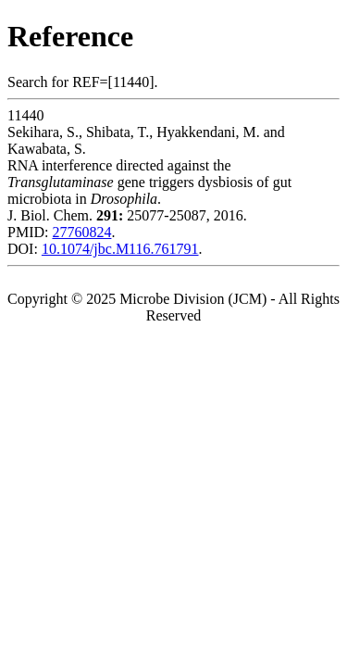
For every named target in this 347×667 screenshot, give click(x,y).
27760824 (81, 232)
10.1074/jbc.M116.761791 (120, 249)
